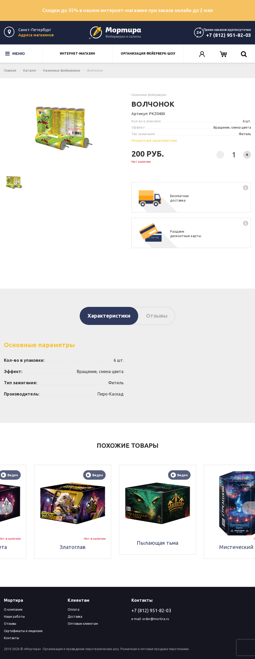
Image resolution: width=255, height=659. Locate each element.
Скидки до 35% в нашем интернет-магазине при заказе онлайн (127, 10)
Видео (64, 475)
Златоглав (127, 547)
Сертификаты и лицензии (23, 631)
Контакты (11, 638)
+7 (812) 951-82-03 (228, 35)
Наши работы (14, 616)
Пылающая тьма (212, 543)
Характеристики (109, 316)
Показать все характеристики (154, 140)
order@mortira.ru (155, 619)
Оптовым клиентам (83, 623)
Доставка (75, 616)
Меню (15, 53)
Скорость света (42, 547)
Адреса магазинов (36, 35)
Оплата (73, 609)
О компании (13, 609)
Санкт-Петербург (34, 29)
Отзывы (156, 316)
